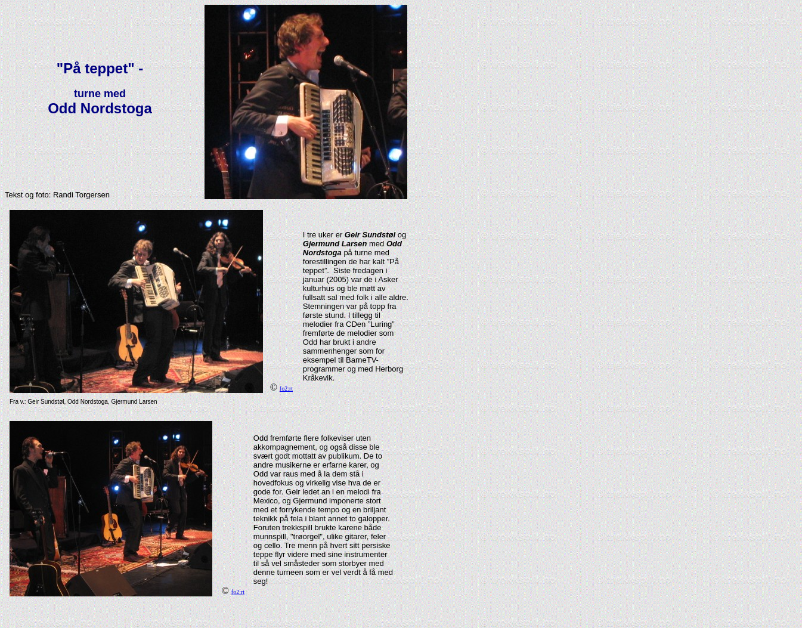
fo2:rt (286, 388)
